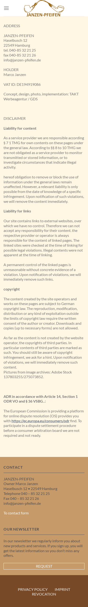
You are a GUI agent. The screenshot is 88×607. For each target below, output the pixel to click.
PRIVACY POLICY (33, 589)
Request (44, 566)
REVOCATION (44, 594)
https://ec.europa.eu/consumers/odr (40, 420)
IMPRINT (62, 589)
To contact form (16, 513)
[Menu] (6, 8)
